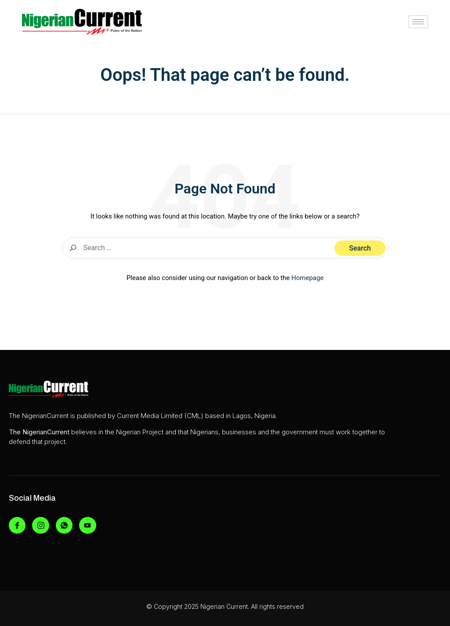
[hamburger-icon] (418, 21)
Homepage (307, 278)
